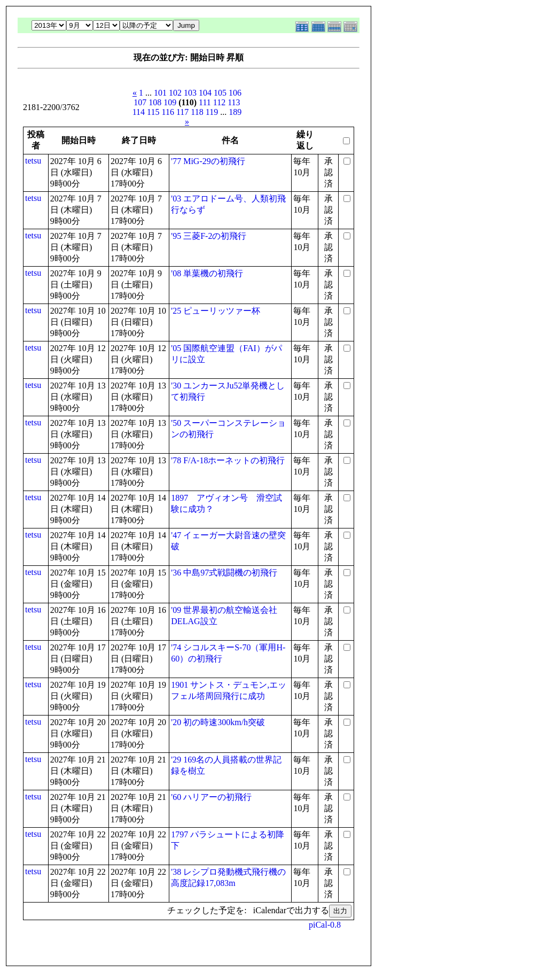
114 (138, 111)
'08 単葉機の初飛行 (207, 273)
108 (155, 102)
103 (190, 92)
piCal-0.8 (325, 924)
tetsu (33, 160)
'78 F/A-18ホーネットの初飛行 (228, 460)
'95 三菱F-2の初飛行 (208, 235)
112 (219, 102)
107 (140, 102)
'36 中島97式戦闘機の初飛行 (224, 572)
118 (197, 111)
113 (234, 102)
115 (153, 111)
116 (168, 111)
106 (235, 92)
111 (205, 102)
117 (182, 111)
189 (235, 111)
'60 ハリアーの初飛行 (211, 797)
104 (205, 92)
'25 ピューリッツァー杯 (215, 310)
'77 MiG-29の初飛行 (208, 161)
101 (160, 92)
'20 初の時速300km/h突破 (218, 722)
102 (175, 92)
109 (169, 102)
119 (212, 111)
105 (220, 92)
